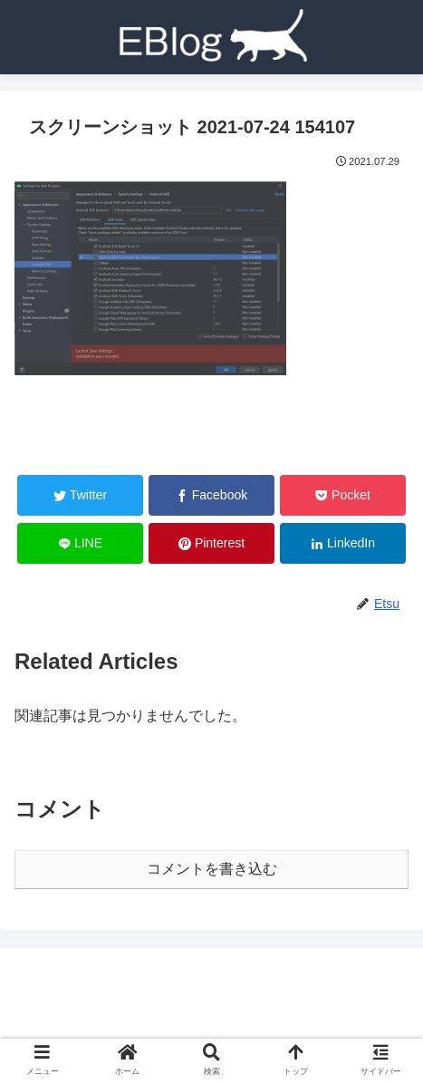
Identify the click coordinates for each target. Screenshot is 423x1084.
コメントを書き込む (212, 868)
